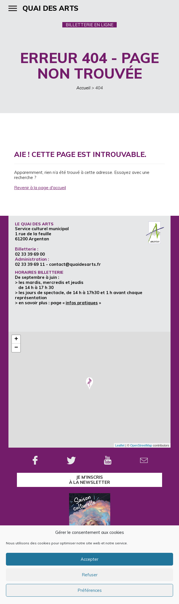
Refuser (90, 574)
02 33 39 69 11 (30, 264)
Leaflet (120, 445)
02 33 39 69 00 (30, 254)
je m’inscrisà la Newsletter (89, 479)
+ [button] (16, 339)
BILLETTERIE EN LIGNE (89, 24)
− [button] (16, 348)
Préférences (90, 590)
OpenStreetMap (141, 445)
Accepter (89, 559)
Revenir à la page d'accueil (40, 187)
